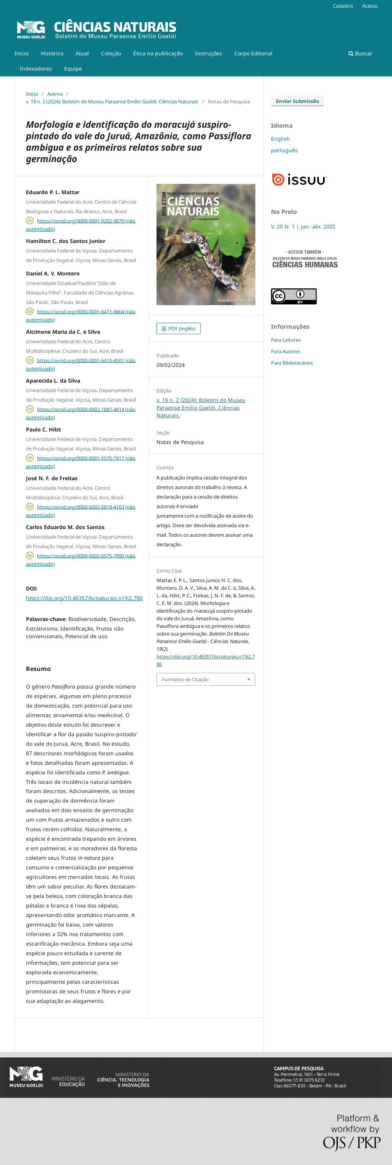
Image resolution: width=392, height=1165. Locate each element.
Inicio (22, 53)
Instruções (208, 53)
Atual (82, 53)
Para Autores (285, 351)
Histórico (52, 53)
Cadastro (343, 5)
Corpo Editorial (253, 53)
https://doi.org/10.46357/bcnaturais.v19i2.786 (84, 598)
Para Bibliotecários (292, 362)
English (280, 138)
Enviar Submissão (297, 101)
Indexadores (36, 68)
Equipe (73, 68)
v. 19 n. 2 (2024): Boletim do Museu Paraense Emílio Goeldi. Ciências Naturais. (112, 101)
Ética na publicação (158, 53)
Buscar (360, 53)
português (284, 150)
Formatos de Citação (185, 679)
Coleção (111, 53)
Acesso (370, 5)
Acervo (55, 93)
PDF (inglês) (181, 328)
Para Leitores (286, 339)
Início (32, 93)
